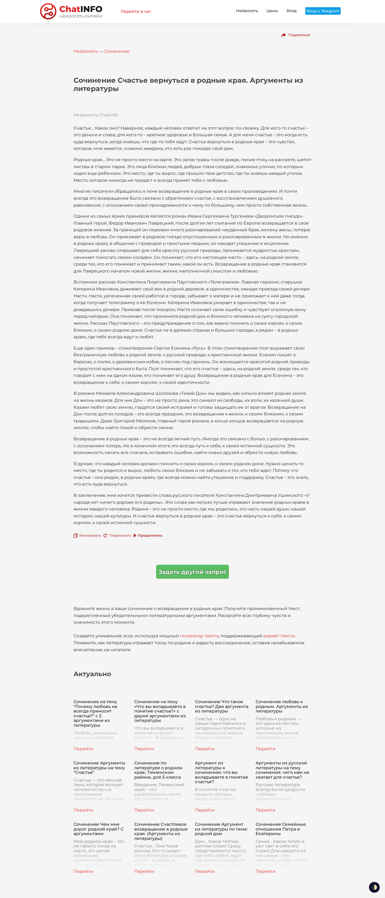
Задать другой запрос (192, 572)
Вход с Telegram (323, 11)
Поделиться (299, 35)
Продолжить (150, 535)
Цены (272, 10)
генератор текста (199, 635)
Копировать (90, 535)
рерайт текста (279, 635)
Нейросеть (247, 10)
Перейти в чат (136, 11)
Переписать (120, 535)
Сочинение (117, 51)
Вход (292, 10)
